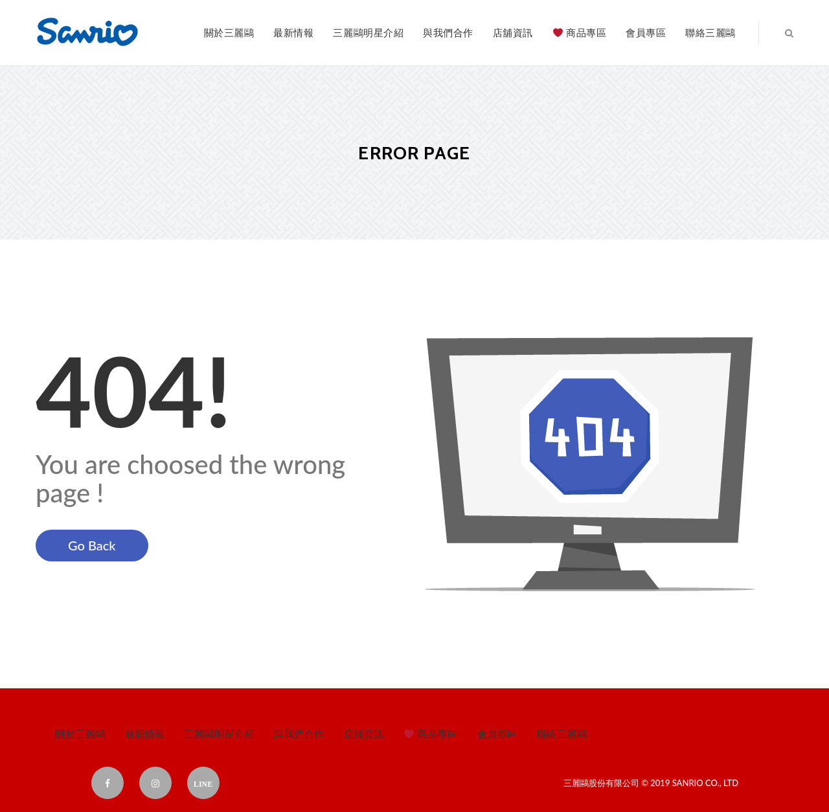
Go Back (92, 545)
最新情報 (293, 32)
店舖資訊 (513, 32)
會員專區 (646, 32)
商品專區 (579, 32)
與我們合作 (448, 32)
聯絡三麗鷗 (710, 32)
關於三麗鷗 (229, 32)
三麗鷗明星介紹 (368, 32)
